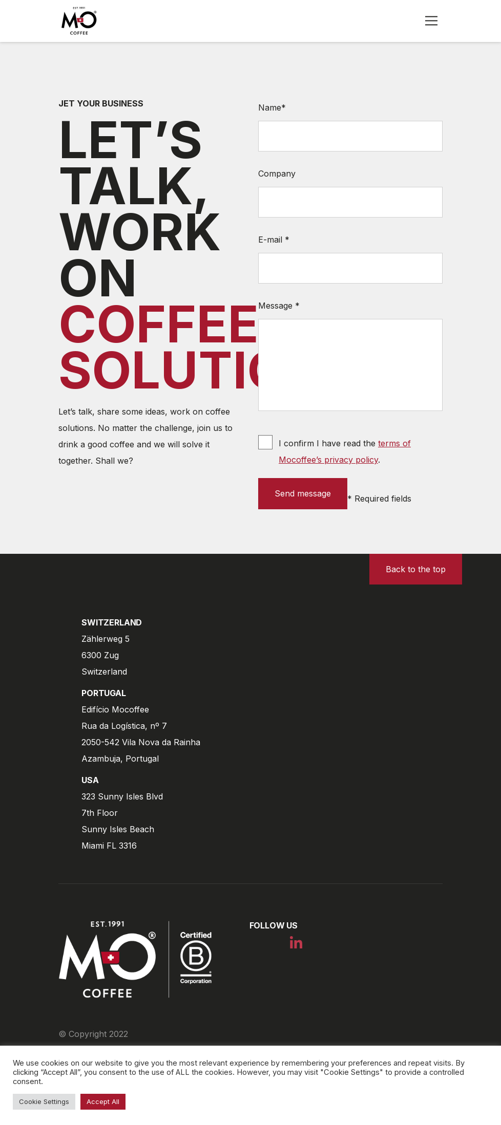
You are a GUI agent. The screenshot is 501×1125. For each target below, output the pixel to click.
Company (277, 173)
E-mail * (273, 239)
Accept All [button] (103, 1101)
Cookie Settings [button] (44, 1101)
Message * (279, 305)
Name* (272, 107)
